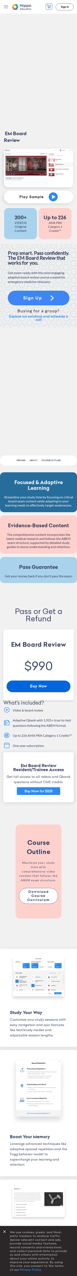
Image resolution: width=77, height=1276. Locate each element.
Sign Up (38, 298)
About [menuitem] (33, 460)
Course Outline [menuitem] (51, 460)
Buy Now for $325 (38, 791)
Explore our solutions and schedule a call (38, 318)
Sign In (65, 6)
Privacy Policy (30, 1270)
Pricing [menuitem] (21, 460)
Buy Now (38, 686)
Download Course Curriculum (38, 895)
